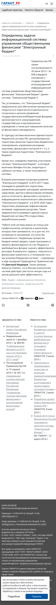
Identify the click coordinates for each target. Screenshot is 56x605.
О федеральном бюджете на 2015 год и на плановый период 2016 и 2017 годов (16, 353)
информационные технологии (31, 280)
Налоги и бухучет (34, 9)
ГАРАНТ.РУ (18, 293)
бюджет (11, 280)
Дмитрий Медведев (11, 288)
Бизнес (49, 9)
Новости (27, 298)
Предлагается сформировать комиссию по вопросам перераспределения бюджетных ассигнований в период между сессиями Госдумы (45, 376)
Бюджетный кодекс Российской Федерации (16, 329)
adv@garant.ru (8, 524)
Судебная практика (12, 9)
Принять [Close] (36, 596)
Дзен (39, 298)
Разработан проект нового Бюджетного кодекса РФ (44, 402)
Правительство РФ (34, 284)
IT (53, 56)
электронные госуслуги (13, 284)
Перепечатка (48, 293)
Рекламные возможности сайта (31, 524)
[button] (46, 3)
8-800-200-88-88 (9, 505)
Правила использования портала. (36, 563)
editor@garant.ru (10, 516)
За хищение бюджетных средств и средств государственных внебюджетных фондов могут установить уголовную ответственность (44, 339)
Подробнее (14, 596)
